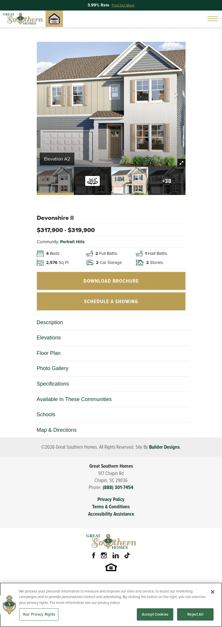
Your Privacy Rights (38, 615)
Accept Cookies (155, 615)
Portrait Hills (72, 242)
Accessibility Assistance (111, 514)
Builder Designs (164, 447)
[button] (176, 95)
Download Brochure (111, 281)
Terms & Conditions (111, 506)
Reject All (195, 615)
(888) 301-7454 (118, 487)
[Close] (212, 592)
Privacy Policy (111, 499)
